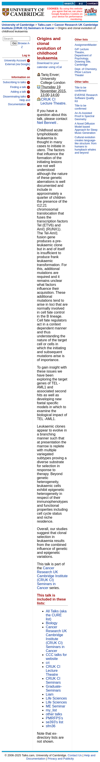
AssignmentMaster (86, 44)
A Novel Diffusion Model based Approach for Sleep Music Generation (86, 128)
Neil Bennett (47, 123)
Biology (51, 623)
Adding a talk (20, 92)
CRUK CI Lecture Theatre (52, 101)
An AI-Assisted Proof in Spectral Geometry (84, 116)
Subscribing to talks (16, 82)
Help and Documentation (19, 102)
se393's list (54, 722)
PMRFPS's (54, 718)
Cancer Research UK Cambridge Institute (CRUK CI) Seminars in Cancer (50, 26)
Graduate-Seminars (54, 688)
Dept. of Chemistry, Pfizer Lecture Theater (86, 72)
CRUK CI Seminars (53, 680)
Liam (50, 694)
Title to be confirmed (81, 89)
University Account (17, 60)
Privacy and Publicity (61, 758)
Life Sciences (56, 698)
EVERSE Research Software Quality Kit (86, 98)
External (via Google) (17, 66)
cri (48, 663)
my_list (51, 710)
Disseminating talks (16, 96)
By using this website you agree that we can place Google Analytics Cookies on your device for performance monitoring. (67, 13)
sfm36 (51, 726)
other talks (54, 714)
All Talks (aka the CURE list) (56, 615)
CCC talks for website (56, 657)
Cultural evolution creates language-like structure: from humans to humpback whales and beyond (86, 145)
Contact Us (75, 755)
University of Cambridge (18, 24)
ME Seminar (55, 706)
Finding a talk (20, 87)
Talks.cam (44, 24)
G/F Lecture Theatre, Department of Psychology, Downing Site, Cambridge (83, 57)
